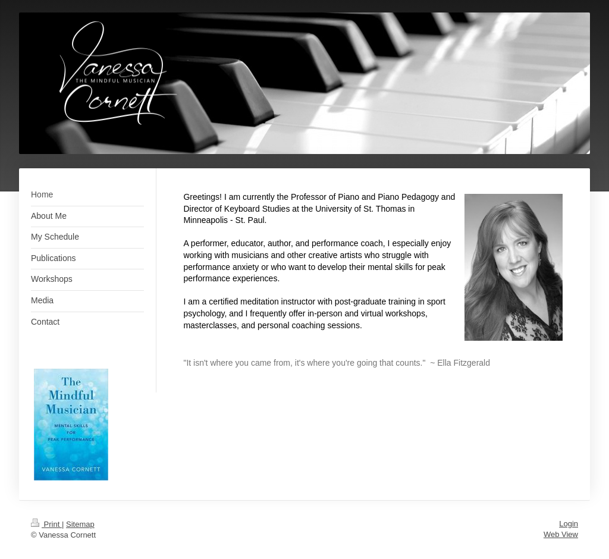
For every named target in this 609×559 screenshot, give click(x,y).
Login (568, 523)
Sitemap (80, 524)
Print (46, 524)
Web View (561, 534)
